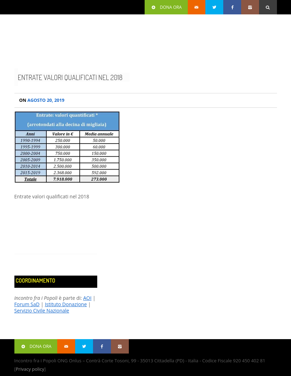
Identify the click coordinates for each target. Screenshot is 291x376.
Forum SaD (27, 304)
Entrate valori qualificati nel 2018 (70, 77)
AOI (87, 298)
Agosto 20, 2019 (42, 100)
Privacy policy (30, 369)
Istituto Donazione (66, 304)
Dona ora (166, 7)
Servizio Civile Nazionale (41, 310)
